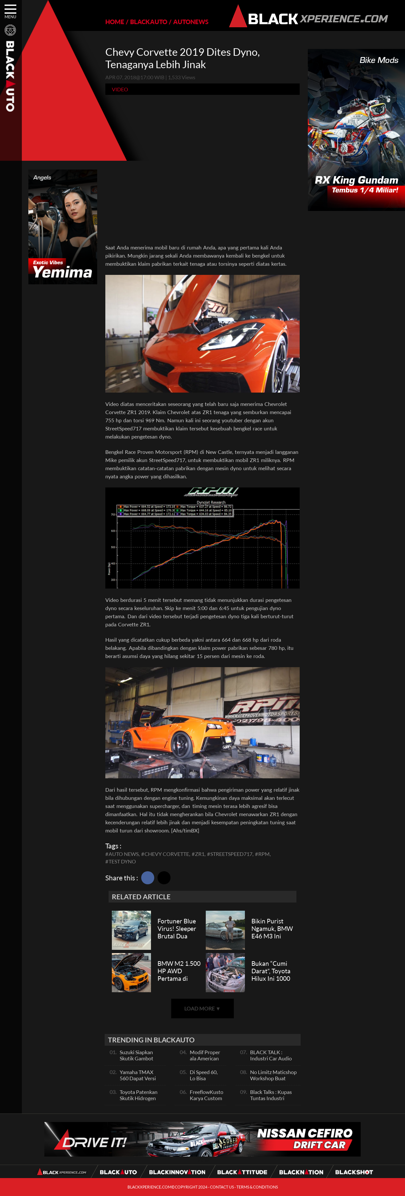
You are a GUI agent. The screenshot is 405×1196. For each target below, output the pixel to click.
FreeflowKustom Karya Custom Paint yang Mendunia (209, 1101)
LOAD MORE (202, 1008)
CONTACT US (222, 1187)
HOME (114, 21)
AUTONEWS (190, 21)
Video (120, 89)
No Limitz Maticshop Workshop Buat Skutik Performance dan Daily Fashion (273, 1081)
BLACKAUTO (148, 21)
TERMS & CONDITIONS (257, 1187)
